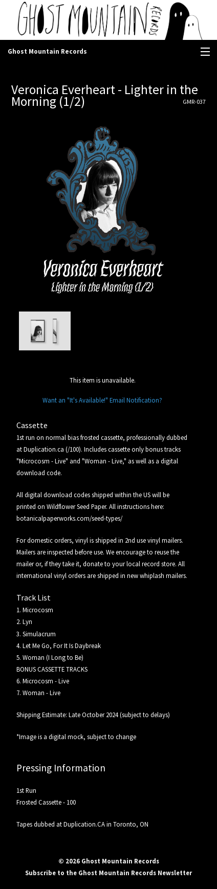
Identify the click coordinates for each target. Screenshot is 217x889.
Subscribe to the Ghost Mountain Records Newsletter (108, 873)
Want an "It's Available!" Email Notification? (102, 400)
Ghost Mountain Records (47, 51)
